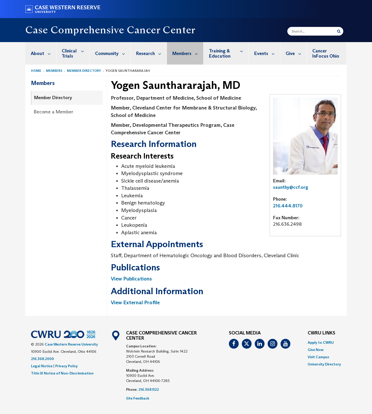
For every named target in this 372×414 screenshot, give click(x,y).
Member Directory (84, 71)
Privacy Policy (66, 366)
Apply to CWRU (321, 342)
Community (112, 53)
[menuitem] (40, 53)
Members (187, 53)
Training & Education (229, 50)
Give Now (315, 349)
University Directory (324, 364)
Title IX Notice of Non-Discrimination (62, 373)
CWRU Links (321, 333)
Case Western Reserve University (71, 344)
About (43, 53)
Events (267, 53)
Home (36, 71)
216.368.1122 (148, 389)
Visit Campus (318, 357)
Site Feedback (137, 398)
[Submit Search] (338, 31)
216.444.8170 (288, 206)
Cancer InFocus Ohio (325, 53)
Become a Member (53, 112)
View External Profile (135, 302)
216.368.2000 (42, 358)
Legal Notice (41, 366)
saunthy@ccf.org (290, 187)
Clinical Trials (75, 50)
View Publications (131, 279)
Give (296, 53)
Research (151, 53)
